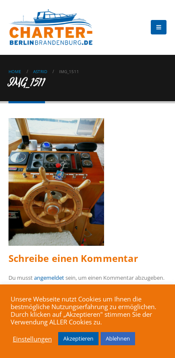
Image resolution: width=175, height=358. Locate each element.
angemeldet (49, 277)
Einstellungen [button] (32, 339)
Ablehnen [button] (118, 338)
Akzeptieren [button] (78, 338)
